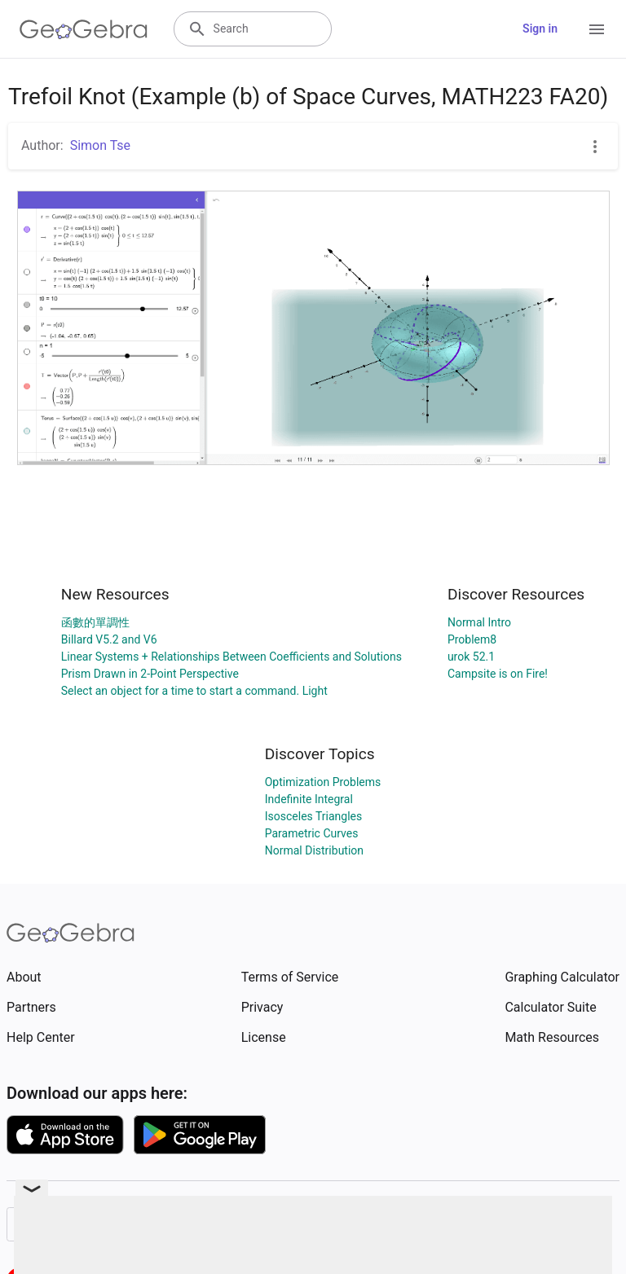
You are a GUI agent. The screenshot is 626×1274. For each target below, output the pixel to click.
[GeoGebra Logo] (84, 29)
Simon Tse (100, 145)
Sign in (540, 28)
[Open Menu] (596, 29)
